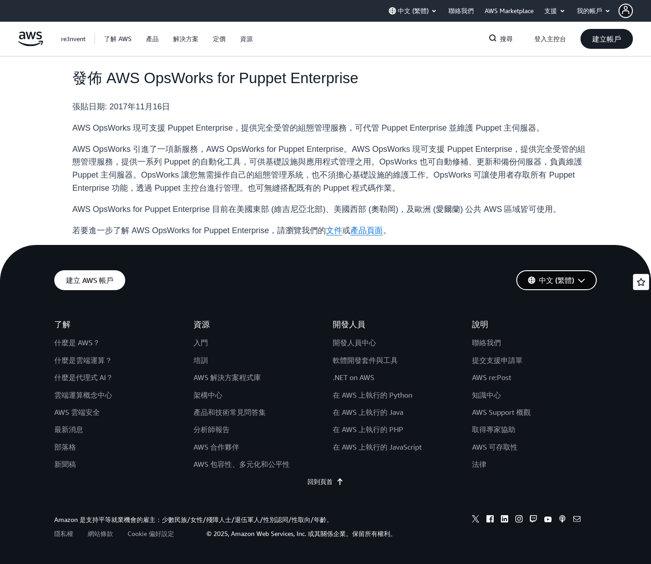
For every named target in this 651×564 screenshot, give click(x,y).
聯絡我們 (486, 342)
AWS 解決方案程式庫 (227, 377)
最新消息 (68, 429)
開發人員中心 (354, 342)
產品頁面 (366, 230)
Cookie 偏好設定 (150, 533)
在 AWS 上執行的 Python (372, 395)
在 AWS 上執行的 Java (368, 412)
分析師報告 (211, 429)
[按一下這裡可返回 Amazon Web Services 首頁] (30, 43)
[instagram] (519, 520)
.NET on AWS (353, 377)
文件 (334, 230)
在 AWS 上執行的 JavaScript (377, 446)
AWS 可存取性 (495, 446)
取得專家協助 (493, 429)
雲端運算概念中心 (83, 395)
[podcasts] (562, 520)
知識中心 (486, 395)
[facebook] (490, 520)
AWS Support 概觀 (501, 412)
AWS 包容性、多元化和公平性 (241, 464)
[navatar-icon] (625, 11)
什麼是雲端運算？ (83, 360)
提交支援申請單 (497, 360)
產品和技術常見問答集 (229, 412)
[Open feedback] (641, 282)
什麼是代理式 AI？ (83, 377)
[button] (634, 11)
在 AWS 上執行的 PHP (368, 429)
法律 (479, 464)
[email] (576, 520)
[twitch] (533, 520)
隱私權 (63, 533)
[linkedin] (504, 520)
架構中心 (207, 395)
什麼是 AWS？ (77, 342)
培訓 (200, 360)
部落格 (65, 446)
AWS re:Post (491, 377)
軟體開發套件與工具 (365, 360)
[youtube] (548, 520)
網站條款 (100, 533)
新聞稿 (65, 464)
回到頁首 (325, 481)
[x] (475, 520)
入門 (200, 342)
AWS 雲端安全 (77, 412)
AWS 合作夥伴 (216, 446)
